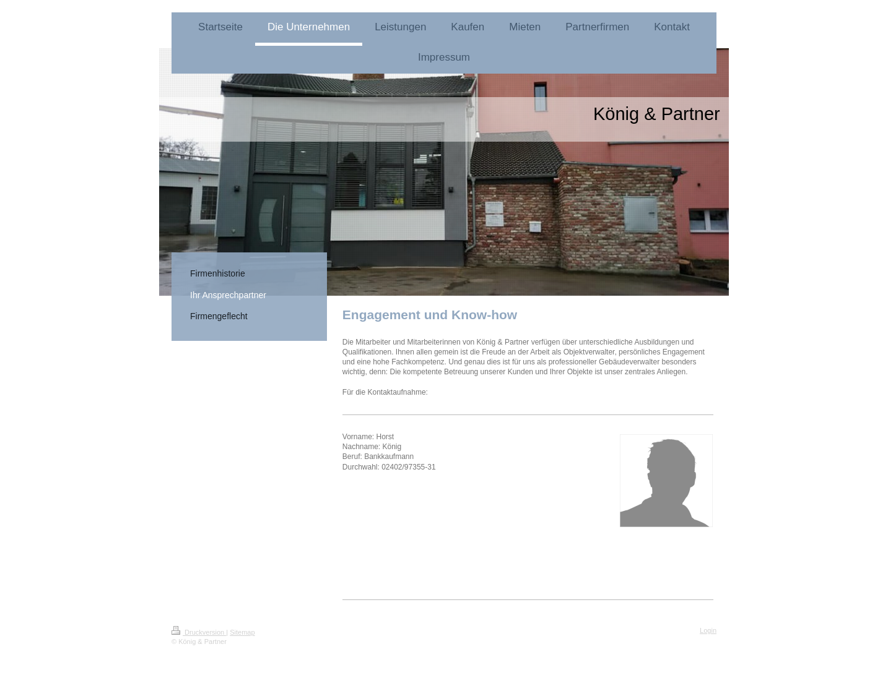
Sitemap (242, 632)
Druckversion (199, 632)
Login (708, 630)
